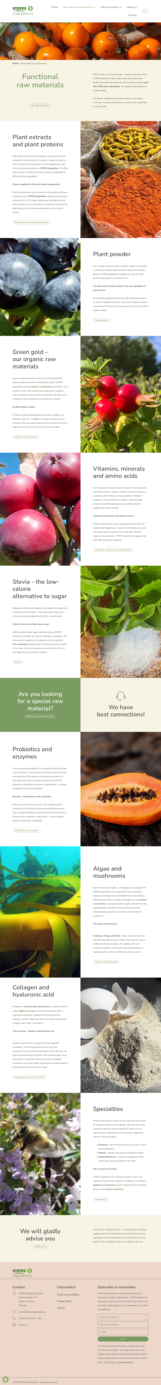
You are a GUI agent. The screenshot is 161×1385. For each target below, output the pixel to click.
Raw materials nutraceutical (79, 7)
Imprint (61, 1307)
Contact (132, 15)
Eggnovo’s (24, 1010)
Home (54, 7)
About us (132, 7)
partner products (114, 1189)
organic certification (41, 386)
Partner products (111, 7)
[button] (5, 1379)
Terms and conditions (68, 1294)
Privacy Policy (64, 1301)
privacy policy (126, 1362)
